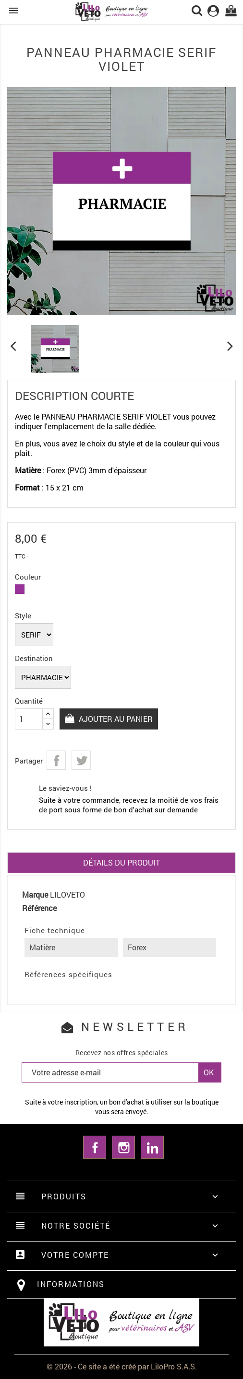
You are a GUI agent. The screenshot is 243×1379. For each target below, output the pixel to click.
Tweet (81, 760)
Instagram (123, 1147)
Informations (71, 1284)
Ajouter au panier (115, 719)
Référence (39, 908)
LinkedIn (152, 1147)
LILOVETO (67, 894)
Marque (35, 895)
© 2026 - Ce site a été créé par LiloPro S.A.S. (122, 1366)
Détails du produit (121, 862)
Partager (56, 760)
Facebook (95, 1147)
